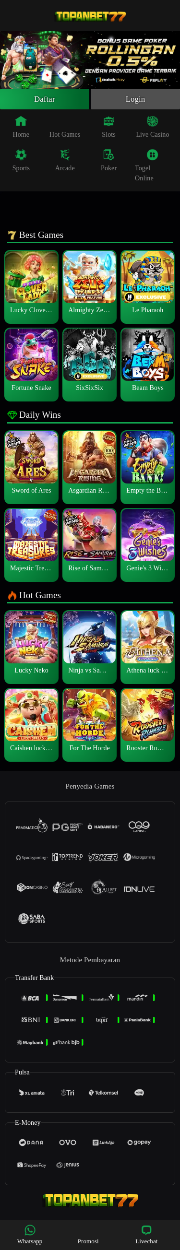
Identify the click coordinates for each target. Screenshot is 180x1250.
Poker (109, 161)
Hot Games (64, 128)
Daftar (45, 100)
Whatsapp (30, 1234)
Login (135, 100)
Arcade (65, 161)
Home (21, 128)
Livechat (146, 1234)
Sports (21, 161)
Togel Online (146, 166)
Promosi (88, 1234)
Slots (109, 128)
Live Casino (152, 128)
